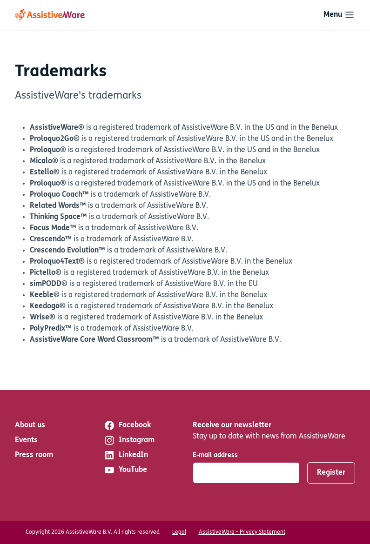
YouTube (125, 470)
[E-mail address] (246, 473)
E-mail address (215, 455)
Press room (34, 455)
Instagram (129, 440)
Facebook (127, 425)
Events (26, 440)
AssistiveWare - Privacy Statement (242, 532)
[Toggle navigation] (339, 14)
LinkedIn (126, 455)
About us (30, 425)
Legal (179, 532)
